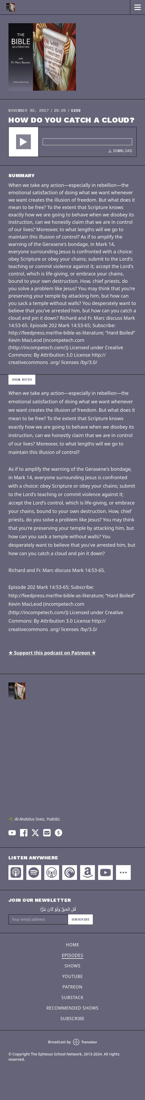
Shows (73, 966)
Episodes (72, 955)
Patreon (72, 987)
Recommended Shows (72, 1008)
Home (72, 945)
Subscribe (80, 919)
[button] (23, 141)
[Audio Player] (72, 142)
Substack (72, 997)
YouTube (72, 976)
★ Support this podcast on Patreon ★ (52, 653)
